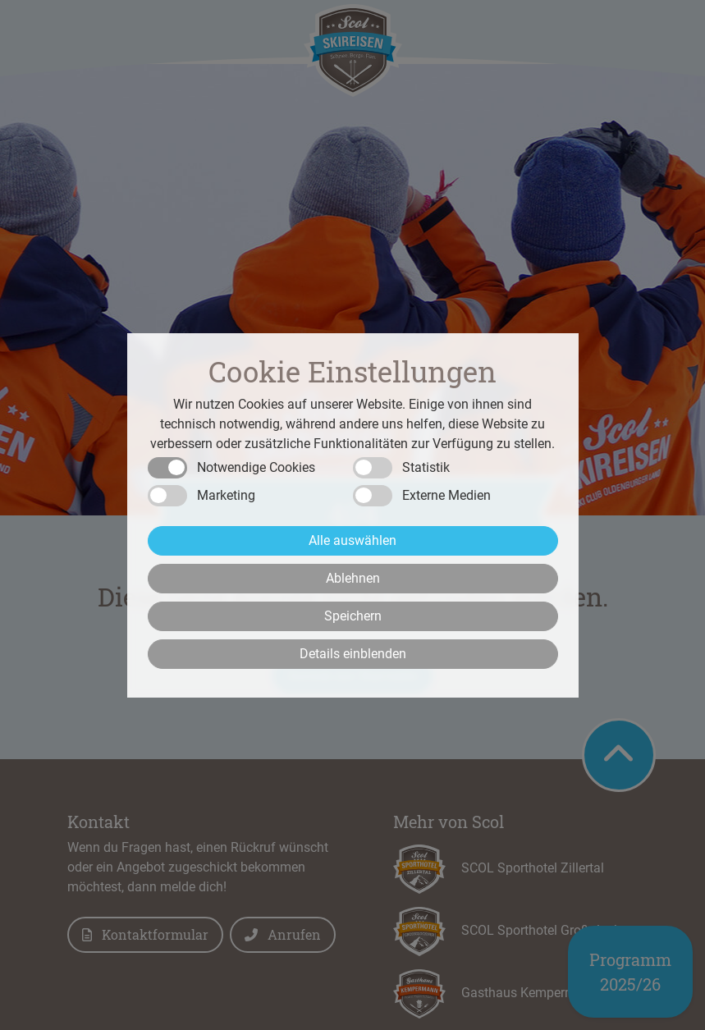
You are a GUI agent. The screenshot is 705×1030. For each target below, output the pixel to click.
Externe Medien (446, 495)
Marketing (226, 495)
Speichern (353, 616)
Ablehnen (353, 578)
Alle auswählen (352, 540)
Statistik (426, 467)
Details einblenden (353, 653)
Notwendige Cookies (256, 467)
